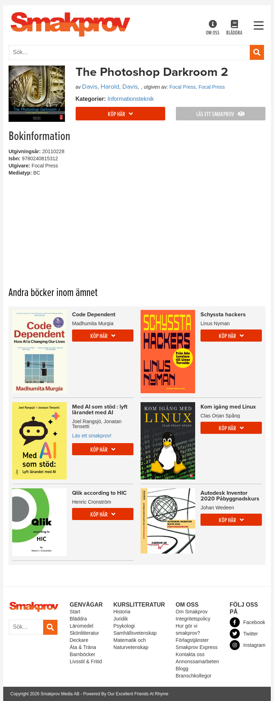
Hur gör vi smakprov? (188, 629)
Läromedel (81, 626)
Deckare (79, 640)
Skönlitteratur (84, 633)
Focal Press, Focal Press (197, 87)
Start (75, 611)
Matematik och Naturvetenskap (130, 643)
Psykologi (124, 626)
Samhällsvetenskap (135, 633)
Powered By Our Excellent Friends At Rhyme (125, 693)
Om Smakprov (191, 611)
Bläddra (234, 28)
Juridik (120, 619)
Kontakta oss (190, 654)
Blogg (182, 668)
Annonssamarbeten (197, 661)
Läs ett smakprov (220, 114)
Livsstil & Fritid (86, 661)
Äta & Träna (83, 647)
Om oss (212, 28)
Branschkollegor (193, 676)
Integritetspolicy (193, 619)
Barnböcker (82, 654)
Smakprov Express (196, 647)
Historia (121, 611)
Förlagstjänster (192, 640)
